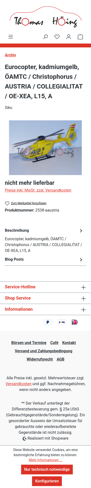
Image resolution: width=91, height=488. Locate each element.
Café (54, 342)
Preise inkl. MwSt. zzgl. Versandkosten (38, 190)
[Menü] (11, 37)
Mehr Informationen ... (45, 460)
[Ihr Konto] (68, 37)
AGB (60, 359)
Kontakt (69, 342)
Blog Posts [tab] (44, 259)
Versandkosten (19, 384)
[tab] (44, 240)
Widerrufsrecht (40, 359)
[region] (45, 147)
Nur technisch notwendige (47, 469)
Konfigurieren (47, 481)
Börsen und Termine (29, 342)
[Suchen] (45, 37)
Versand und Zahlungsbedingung (43, 351)
